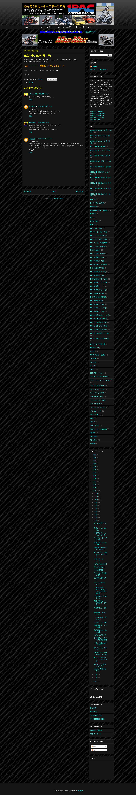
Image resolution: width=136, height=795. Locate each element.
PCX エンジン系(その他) (98, 232)
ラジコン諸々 (95, 415)
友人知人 (93, 440)
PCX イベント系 (96, 228)
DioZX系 (93, 199)
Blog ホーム (29, 27)
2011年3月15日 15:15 (42, 122)
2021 (95, 461)
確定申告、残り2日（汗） (100, 613)
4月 (96, 517)
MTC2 (92, 217)
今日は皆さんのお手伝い (100, 597)
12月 (96, 493)
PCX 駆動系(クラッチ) (98, 272)
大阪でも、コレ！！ (98, 560)
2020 (95, 464)
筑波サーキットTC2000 (98, 429)
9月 (96, 502)
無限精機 (93, 436)
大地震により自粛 (100, 622)
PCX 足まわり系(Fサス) (98, 319)
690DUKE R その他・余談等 (100, 156)
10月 (96, 499)
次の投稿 (27, 191)
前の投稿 (79, 191)
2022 (95, 458)
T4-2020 (93, 366)
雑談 (91, 418)
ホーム (53, 191)
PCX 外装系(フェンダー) (98, 264)
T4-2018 (93, 358)
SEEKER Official (96, 730)
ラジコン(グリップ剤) (97, 400)
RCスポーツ (94, 348)
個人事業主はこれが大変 (100, 631)
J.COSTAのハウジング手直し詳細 (100, 639)
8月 (96, 505)
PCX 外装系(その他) (97, 261)
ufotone (32, 94)
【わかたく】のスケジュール (85, 27)
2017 (95, 473)
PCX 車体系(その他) (97, 293)
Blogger (80, 790)
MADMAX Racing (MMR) (99, 210)
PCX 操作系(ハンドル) (98, 308)
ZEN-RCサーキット (97, 373)
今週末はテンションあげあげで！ (100, 534)
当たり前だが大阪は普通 (100, 574)
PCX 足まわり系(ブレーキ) (99, 333)
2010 (95, 681)
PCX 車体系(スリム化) (98, 290)
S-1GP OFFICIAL (96, 715)
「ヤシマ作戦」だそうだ (100, 618)
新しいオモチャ (99, 567)
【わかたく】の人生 (45, 27)
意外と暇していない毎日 (100, 543)
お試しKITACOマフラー (100, 670)
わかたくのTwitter (90, 32)
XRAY (92, 369)
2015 (95, 479)
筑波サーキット (95, 734)
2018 (95, 470)
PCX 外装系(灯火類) (97, 268)
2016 (95, 476)
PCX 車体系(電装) (96, 300)
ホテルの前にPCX (100, 564)
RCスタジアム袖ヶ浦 (97, 344)
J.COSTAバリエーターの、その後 (100, 653)
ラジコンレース (95, 411)
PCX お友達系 (95, 250)
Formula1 (93, 207)
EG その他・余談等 (97, 203)
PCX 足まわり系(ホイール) (99, 338)
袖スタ (92, 422)
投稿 (94, 746)
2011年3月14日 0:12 (41, 94)
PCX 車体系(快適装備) (98, 297)
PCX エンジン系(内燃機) (98, 243)
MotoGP (93, 214)
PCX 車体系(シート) (97, 286)
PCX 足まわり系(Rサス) (98, 322)
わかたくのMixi (95, 119)
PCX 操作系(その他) (97, 304)
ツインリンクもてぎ (97, 393)
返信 (30, 100)
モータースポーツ (96, 396)
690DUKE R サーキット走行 (100, 150)
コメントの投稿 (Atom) (55, 198)
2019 (95, 467)
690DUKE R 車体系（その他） (101, 167)
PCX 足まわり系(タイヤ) (98, 329)
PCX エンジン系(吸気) (98, 235)
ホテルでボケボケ (100, 635)
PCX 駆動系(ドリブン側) (98, 282)
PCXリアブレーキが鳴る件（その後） (100, 603)
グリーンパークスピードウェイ (101, 380)
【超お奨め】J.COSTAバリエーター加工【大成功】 (100, 590)
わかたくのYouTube (97, 116)
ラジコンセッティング (98, 407)
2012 (95, 488)
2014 (95, 482)
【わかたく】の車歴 (64, 27)
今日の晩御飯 (98, 570)
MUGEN (93, 225)
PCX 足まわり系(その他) (98, 326)
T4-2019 (93, 362)
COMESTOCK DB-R (97, 719)
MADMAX (93, 708)
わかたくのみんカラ (97, 117)
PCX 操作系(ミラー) (97, 311)
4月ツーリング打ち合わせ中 (100, 665)
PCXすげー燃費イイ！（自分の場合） (100, 659)
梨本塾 (92, 443)
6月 (96, 511)
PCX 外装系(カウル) (97, 257)
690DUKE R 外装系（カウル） (101, 161)
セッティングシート (97, 389)
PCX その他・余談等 (97, 253)
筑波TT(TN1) (94, 425)
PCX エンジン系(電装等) (98, 239)
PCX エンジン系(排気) (98, 246)
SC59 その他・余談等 (98, 355)
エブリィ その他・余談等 (99, 376)
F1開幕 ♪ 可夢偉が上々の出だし (100, 548)
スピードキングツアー (98, 386)
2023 (95, 455)
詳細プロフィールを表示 (98, 69)
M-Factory (93, 712)
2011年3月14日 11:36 (45, 106)
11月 (96, 496)
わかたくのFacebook (97, 114)
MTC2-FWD (94, 221)
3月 (96, 520)
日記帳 (31, 82)
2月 (96, 675)
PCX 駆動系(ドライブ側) (98, 279)
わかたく (32, 106)
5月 (96, 514)
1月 (96, 677)
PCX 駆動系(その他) (97, 275)
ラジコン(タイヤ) (96, 404)
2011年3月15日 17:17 (45, 139)
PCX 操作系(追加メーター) (99, 315)
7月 (96, 508)
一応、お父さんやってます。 (100, 644)
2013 (95, 485)
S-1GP (92, 351)
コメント (96, 750)
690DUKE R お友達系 (97, 146)
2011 (95, 491)
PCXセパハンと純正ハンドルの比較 (100, 554)
